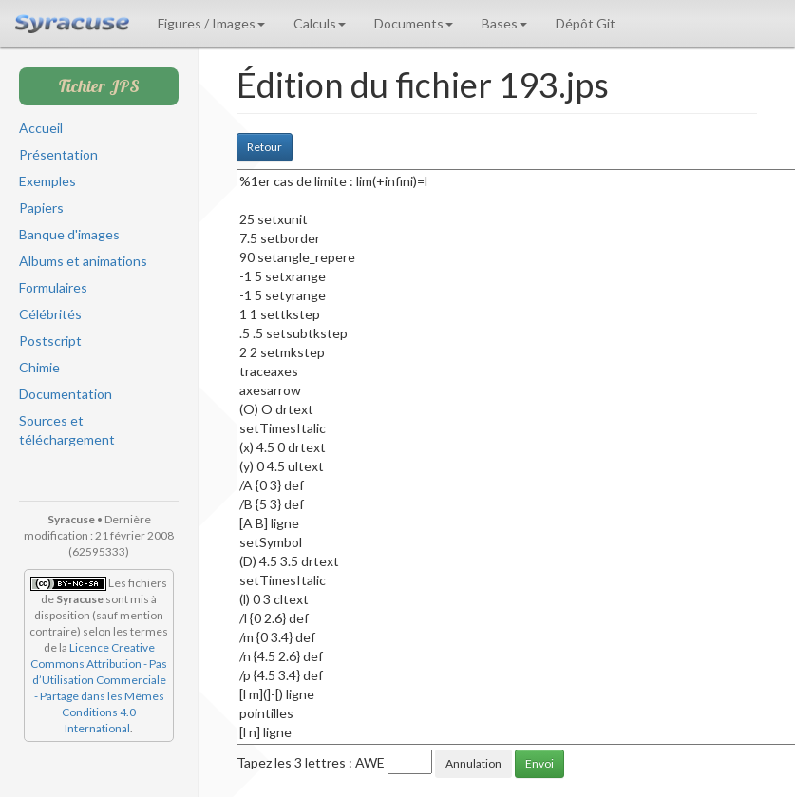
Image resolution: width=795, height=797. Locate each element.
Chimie (39, 367)
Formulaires (53, 287)
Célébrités (50, 314)
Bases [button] (504, 23)
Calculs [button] (319, 23)
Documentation (65, 394)
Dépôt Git (585, 23)
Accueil (41, 128)
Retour (264, 147)
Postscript (50, 340)
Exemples (47, 181)
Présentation (58, 154)
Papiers (41, 207)
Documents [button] (413, 23)
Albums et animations (83, 261)
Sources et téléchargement (67, 429)
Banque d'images (69, 234)
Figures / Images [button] (211, 23)
